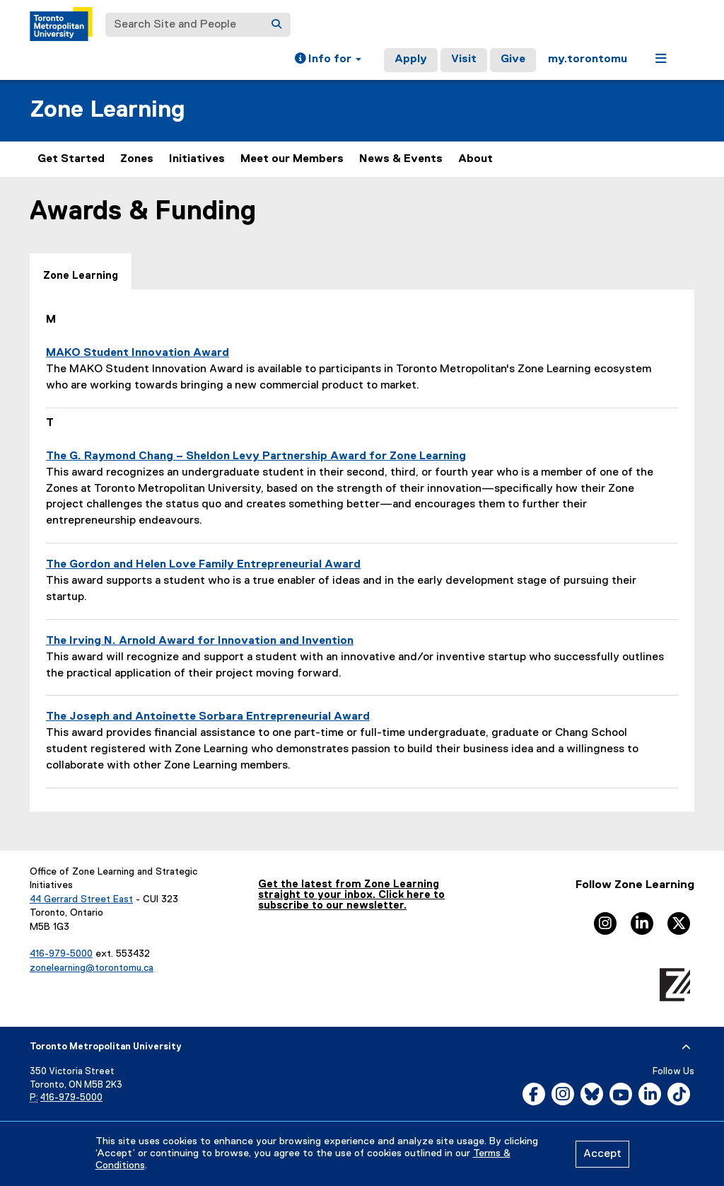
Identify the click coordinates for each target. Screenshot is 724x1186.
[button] (328, 60)
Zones (136, 159)
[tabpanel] (362, 550)
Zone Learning (107, 110)
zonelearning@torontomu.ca (91, 968)
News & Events (401, 159)
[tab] (81, 272)
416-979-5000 (61, 954)
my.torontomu (587, 59)
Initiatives (197, 159)
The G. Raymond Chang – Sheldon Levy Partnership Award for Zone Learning (256, 456)
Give (513, 59)
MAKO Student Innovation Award (137, 353)
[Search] (276, 25)
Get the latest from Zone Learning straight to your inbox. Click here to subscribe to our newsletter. (351, 895)
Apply (411, 59)
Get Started (71, 159)
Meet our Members (292, 159)
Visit (464, 59)
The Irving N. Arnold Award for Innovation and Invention (200, 641)
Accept (602, 1154)
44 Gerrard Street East (81, 899)
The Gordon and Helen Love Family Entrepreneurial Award (203, 564)
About (475, 159)
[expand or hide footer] (686, 1047)
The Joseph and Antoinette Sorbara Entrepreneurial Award (208, 716)
